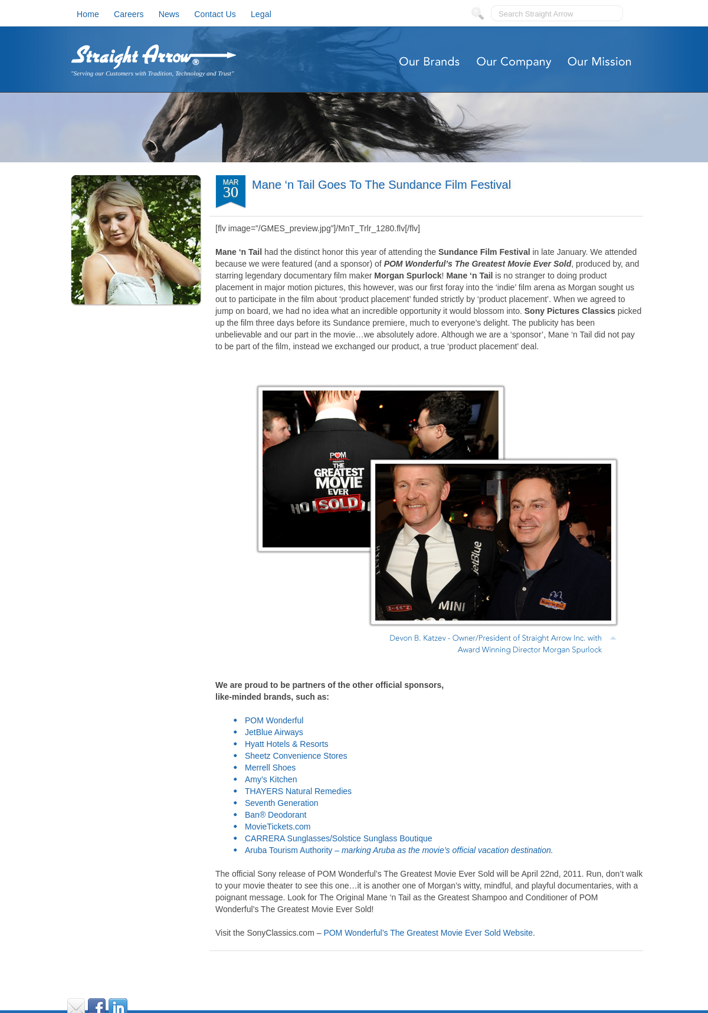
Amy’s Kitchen (271, 779)
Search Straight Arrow (536, 13)
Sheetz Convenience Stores (296, 755)
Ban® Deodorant (276, 814)
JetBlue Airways (274, 732)
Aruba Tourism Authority (288, 850)
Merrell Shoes (270, 767)
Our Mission (600, 62)
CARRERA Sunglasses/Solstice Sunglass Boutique (338, 838)
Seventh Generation (282, 803)
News (169, 14)
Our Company (515, 62)
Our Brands (429, 62)
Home (88, 14)
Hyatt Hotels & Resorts (287, 744)
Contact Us (215, 14)
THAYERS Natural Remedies (298, 791)
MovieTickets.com (278, 826)
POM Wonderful (274, 720)
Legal (261, 14)
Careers (129, 14)
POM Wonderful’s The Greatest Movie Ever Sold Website (428, 932)
